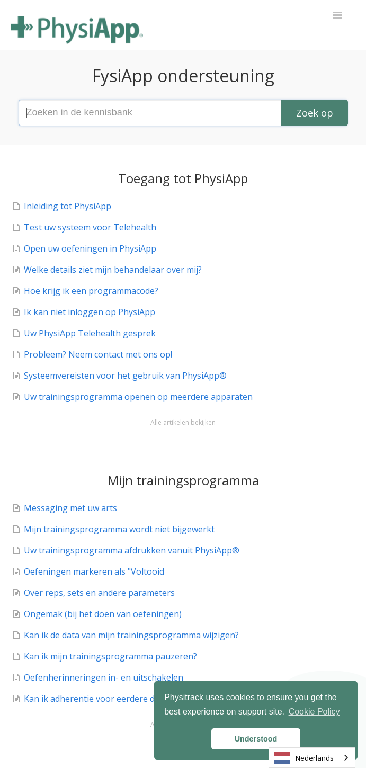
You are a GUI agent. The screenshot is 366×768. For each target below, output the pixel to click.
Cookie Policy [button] (314, 711)
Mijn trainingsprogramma (183, 480)
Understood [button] (256, 739)
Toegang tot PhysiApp (183, 178)
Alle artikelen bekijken (183, 422)
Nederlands (304, 758)
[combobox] (312, 757)
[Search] (314, 113)
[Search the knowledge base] (183, 113)
